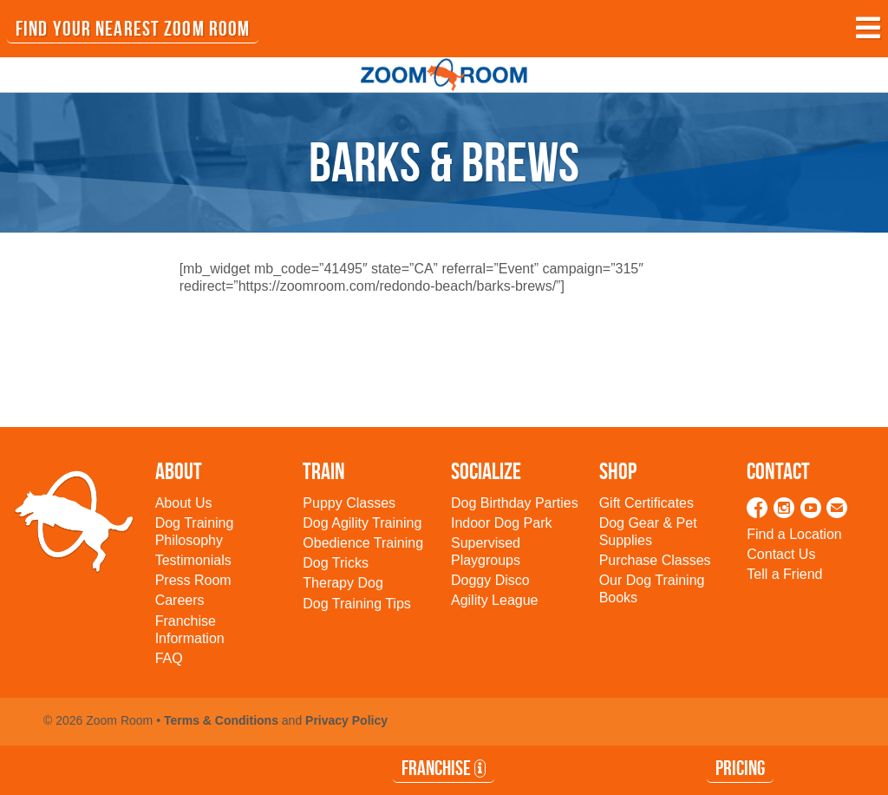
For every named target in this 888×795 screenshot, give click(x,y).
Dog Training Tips (357, 603)
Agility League (495, 600)
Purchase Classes (655, 560)
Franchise (444, 768)
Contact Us (781, 554)
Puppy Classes (349, 503)
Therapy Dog (343, 582)
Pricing (740, 768)
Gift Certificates (646, 503)
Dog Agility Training (362, 523)
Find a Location (794, 534)
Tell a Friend (784, 574)
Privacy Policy (346, 720)
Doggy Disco (490, 580)
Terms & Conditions (221, 720)
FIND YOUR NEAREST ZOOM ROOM (133, 28)
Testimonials (193, 560)
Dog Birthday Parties (514, 503)
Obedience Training (363, 542)
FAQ (169, 658)
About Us (183, 503)
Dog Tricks (336, 562)
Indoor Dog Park (501, 523)
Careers (180, 600)
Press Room (193, 580)
